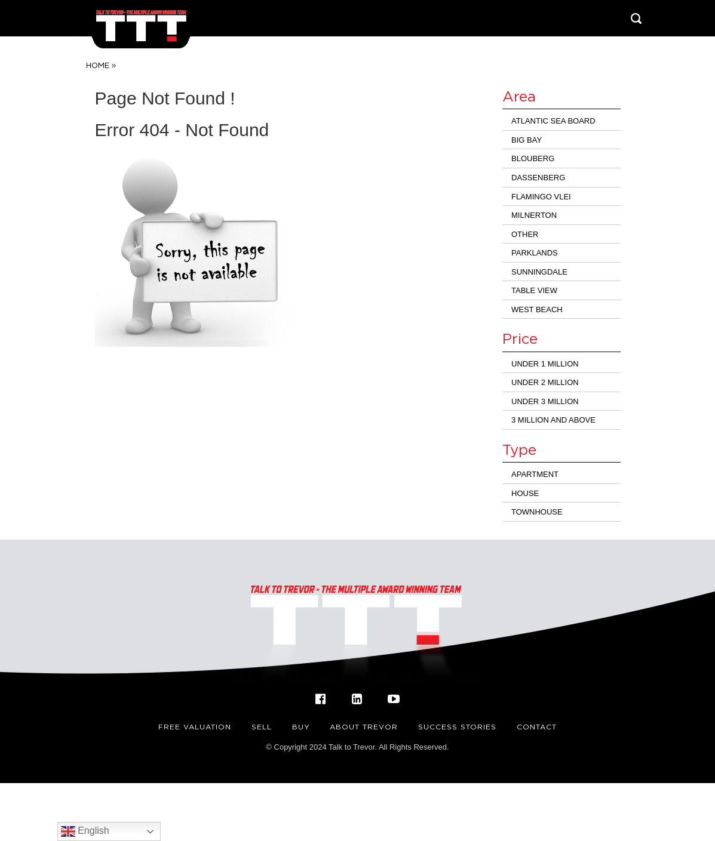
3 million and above (553, 419)
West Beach (537, 309)
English (85, 831)
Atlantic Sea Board (553, 120)
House (525, 493)
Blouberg (532, 158)
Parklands (534, 252)
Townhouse (537, 511)
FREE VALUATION (194, 727)
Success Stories (457, 727)
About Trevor (364, 727)
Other (525, 234)
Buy (301, 727)
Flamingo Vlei (541, 196)
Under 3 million (545, 401)
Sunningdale (539, 271)
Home (97, 65)
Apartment (535, 474)
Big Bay (526, 139)
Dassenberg (538, 177)
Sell (261, 727)
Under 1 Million (545, 363)
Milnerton (534, 215)
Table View (534, 290)
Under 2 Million (545, 382)
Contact (537, 727)
